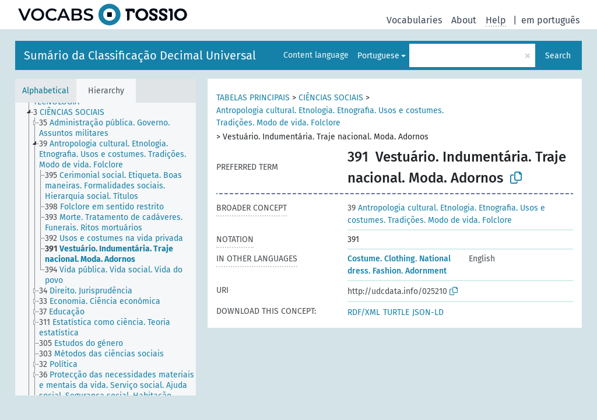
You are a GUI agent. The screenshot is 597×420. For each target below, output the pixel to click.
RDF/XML (363, 312)
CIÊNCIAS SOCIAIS (330, 98)
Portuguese (378, 56)
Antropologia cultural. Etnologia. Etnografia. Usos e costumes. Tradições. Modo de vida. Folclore (330, 117)
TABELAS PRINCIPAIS (253, 98)
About (463, 20)
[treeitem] (74, 112)
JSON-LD (428, 312)
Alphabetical (45, 91)
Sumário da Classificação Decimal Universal (140, 55)
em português (550, 20)
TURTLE (396, 312)
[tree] (105, 249)
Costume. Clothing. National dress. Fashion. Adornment (399, 265)
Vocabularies (414, 20)
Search (558, 56)
